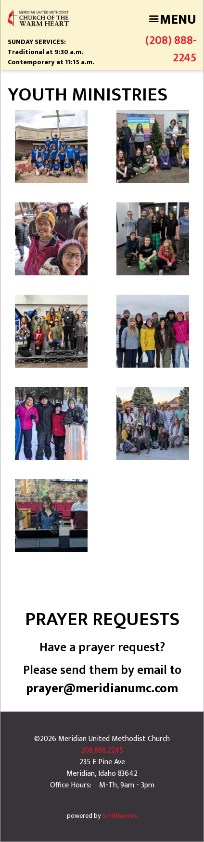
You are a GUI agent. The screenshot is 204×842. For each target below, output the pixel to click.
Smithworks (119, 816)
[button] (51, 146)
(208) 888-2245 (170, 49)
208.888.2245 (102, 750)
